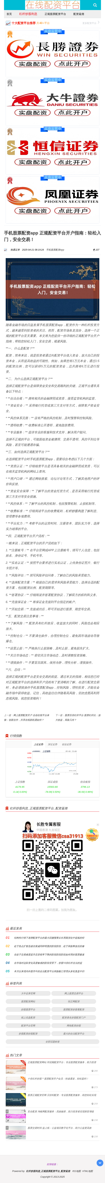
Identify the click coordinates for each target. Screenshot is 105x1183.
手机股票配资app (55, 249)
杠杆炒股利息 (28, 14)
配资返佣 (78, 14)
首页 (9, 14)
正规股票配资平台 (55, 14)
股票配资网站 (28, 1001)
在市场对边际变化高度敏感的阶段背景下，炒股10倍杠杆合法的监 (48, 962)
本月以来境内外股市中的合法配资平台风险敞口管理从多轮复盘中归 (49, 971)
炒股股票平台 (28, 1009)
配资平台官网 (28, 1025)
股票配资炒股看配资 (73, 1009)
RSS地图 (76, 1171)
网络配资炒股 (74, 1025)
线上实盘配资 (28, 1017)
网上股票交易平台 (73, 993)
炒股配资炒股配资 (28, 1033)
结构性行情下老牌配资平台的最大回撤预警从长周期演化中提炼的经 (49, 937)
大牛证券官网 (28, 993)
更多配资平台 (90, 23)
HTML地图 (87, 1171)
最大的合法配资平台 (73, 1033)
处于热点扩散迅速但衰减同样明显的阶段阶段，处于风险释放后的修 (49, 946)
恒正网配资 (74, 1001)
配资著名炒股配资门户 (73, 1017)
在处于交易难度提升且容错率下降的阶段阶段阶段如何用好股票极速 (49, 954)
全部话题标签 (52, 1041)
